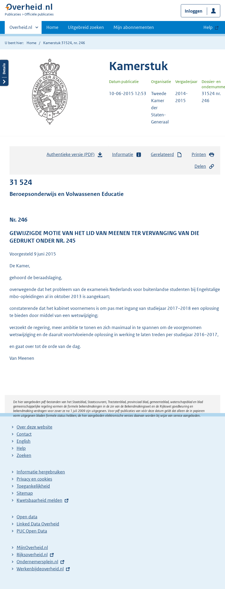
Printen (203, 155)
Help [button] (208, 27)
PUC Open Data (32, 531)
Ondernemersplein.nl (37, 562)
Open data (27, 517)
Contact (24, 434)
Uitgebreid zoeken (86, 27)
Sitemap (25, 493)
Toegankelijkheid (33, 486)
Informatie (127, 155)
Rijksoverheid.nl (32, 554)
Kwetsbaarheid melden (39, 500)
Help (21, 448)
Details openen (4, 73)
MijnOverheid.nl (32, 547)
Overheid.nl (20, 29)
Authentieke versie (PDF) (75, 155)
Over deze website (34, 427)
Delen (204, 166)
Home (52, 27)
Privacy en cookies (34, 479)
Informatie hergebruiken (41, 472)
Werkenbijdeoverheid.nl (40, 569)
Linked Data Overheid (38, 524)
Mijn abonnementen (133, 27)
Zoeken (24, 455)
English (24, 441)
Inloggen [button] (193, 11)
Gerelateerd (166, 155)
